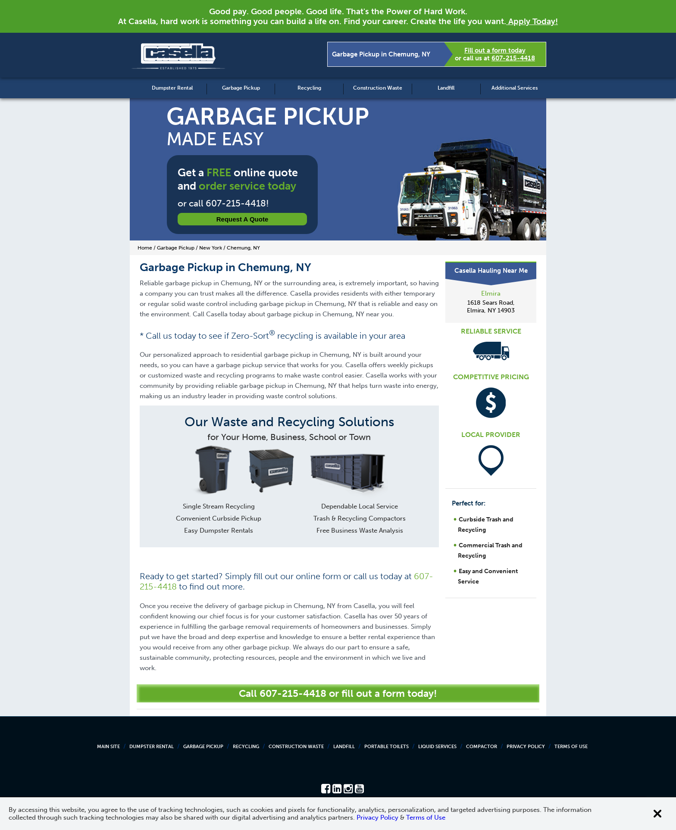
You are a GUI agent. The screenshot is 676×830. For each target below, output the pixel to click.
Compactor (481, 746)
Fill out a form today (495, 50)
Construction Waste (377, 88)
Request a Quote (242, 219)
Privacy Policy (526, 746)
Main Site (108, 746)
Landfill (446, 88)
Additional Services (514, 88)
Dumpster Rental (172, 88)
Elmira (491, 293)
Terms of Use (571, 746)
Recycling (309, 88)
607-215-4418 (513, 58)
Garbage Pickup (241, 88)
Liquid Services (437, 746)
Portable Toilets (386, 746)
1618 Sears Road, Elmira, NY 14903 (491, 306)
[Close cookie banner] (657, 814)
